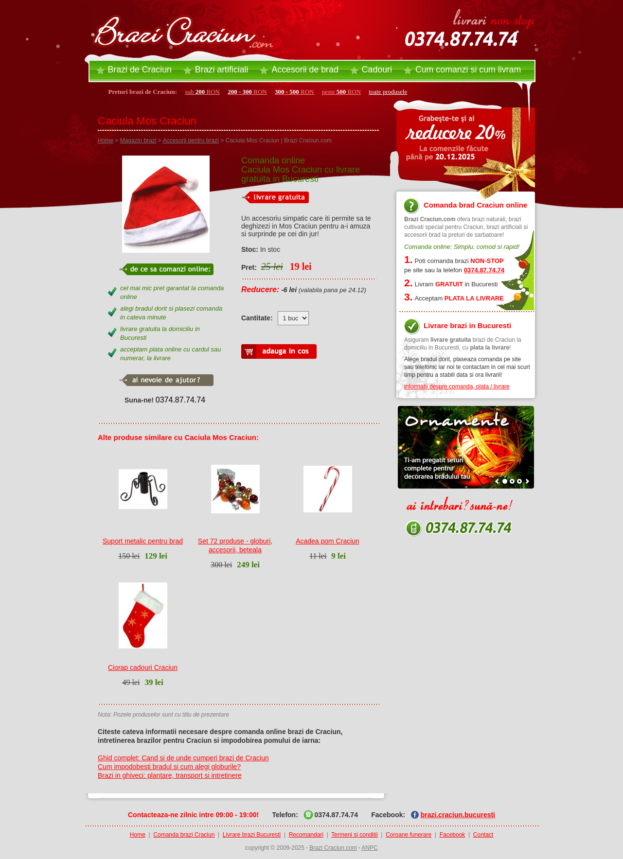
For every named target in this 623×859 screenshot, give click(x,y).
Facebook (452, 834)
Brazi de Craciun (140, 69)
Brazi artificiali (222, 69)
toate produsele (388, 91)
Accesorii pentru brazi (190, 140)
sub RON (202, 91)
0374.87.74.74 (180, 400)
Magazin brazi (138, 140)
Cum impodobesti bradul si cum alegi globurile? (169, 767)
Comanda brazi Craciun (183, 834)
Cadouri (377, 69)
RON (247, 91)
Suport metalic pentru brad (143, 541)
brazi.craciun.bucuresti (458, 815)
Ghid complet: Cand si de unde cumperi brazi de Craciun (183, 758)
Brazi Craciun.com (333, 847)
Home (105, 140)
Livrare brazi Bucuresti (252, 834)
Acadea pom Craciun (327, 541)
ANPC (369, 847)
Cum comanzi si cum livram (468, 69)
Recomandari (306, 834)
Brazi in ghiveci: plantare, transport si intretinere (170, 775)
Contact (483, 834)
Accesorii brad (304, 69)
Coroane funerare (408, 834)
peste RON (341, 91)
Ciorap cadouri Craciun (143, 667)
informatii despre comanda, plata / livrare (457, 386)
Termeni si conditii (354, 834)
